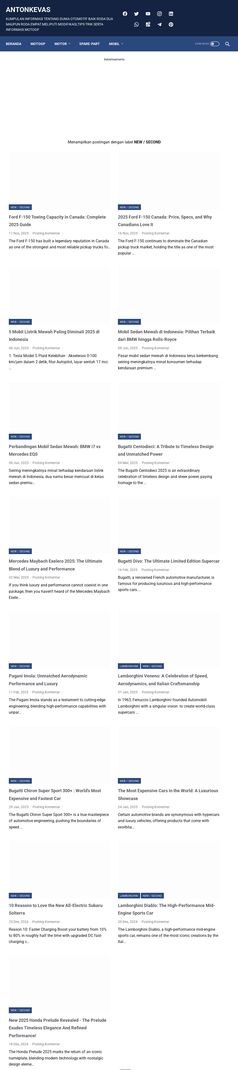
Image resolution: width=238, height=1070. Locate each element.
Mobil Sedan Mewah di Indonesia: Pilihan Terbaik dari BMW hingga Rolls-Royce (119, 316)
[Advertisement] (82, 95)
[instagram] (169, 5)
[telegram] (169, 16)
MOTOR (63, 40)
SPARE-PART (92, 40)
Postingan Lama (137, 1048)
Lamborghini (97, 630)
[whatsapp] (146, 16)
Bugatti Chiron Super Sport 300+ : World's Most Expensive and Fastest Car (42, 759)
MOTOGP (41, 40)
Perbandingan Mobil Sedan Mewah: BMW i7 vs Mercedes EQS (41, 426)
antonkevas (31, 7)
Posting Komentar (47, 214)
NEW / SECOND (20, 188)
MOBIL (117, 40)
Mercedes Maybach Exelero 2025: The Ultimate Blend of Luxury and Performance (39, 536)
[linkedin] (134, 16)
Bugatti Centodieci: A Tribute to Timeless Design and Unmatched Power (120, 426)
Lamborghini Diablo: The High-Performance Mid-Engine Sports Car (119, 870)
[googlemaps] (157, 16)
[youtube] (157, 5)
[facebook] (134, 5)
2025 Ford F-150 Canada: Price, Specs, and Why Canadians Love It (120, 205)
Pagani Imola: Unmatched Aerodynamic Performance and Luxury (42, 647)
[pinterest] (169, 27)
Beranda (16, 40)
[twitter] (146, 5)
